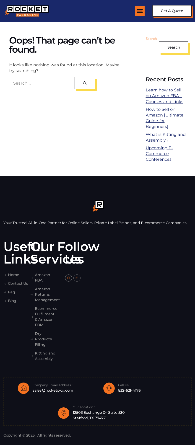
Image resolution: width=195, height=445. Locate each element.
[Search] (85, 83)
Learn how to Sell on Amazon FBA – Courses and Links (164, 96)
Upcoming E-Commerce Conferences (159, 153)
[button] (140, 11)
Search (151, 38)
